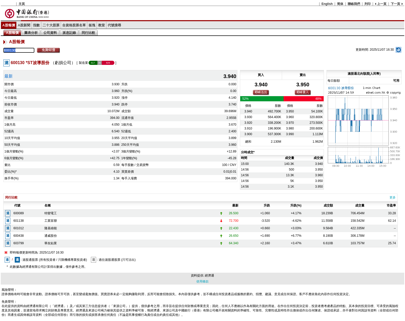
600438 (18, 236)
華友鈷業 (50, 243)
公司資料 (50, 33)
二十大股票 (51, 25)
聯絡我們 (354, 4)
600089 (18, 213)
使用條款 (202, 281)
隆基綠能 (50, 228)
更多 (393, 197)
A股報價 (8, 25)
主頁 (22, 4)
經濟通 (209, 275)
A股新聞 (24, 25)
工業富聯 (50, 221)
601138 (18, 221)
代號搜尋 (114, 25)
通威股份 (50, 236)
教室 (101, 25)
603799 (18, 243)
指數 (36, 25)
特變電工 (50, 213)
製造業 (83, 63)
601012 (18, 228)
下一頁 (395, 4)
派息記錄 (69, 33)
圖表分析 (31, 33)
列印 (367, 4)
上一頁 (381, 4)
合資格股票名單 (74, 25)
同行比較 (88, 33)
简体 (340, 4)
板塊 (92, 25)
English (327, 4)
